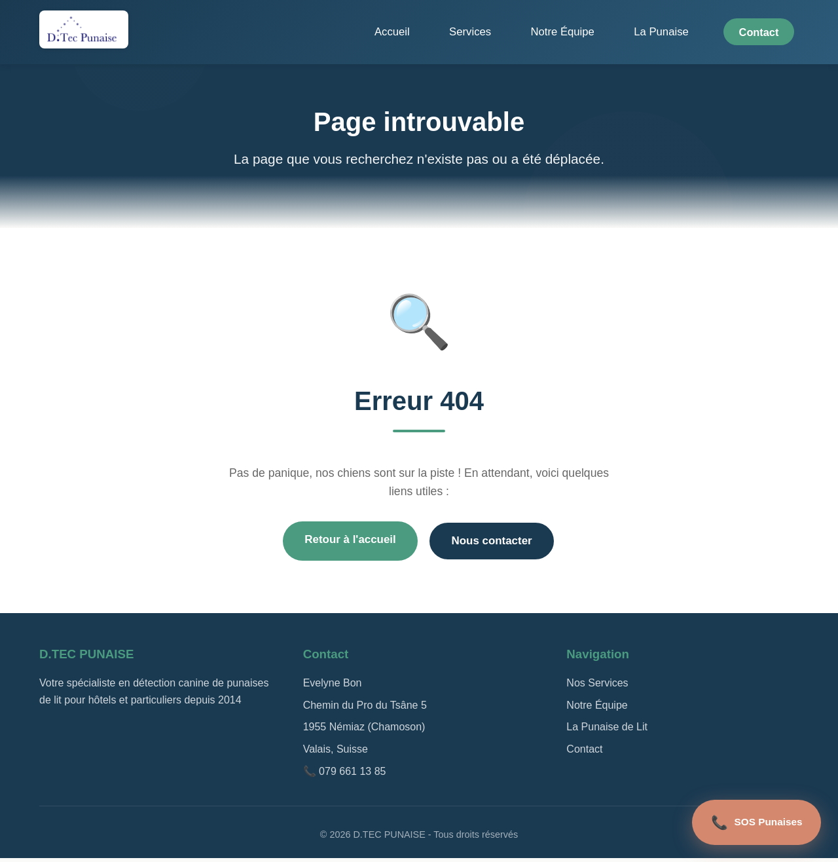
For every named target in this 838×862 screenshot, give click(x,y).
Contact (763, 32)
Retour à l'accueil (344, 542)
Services (532, 32)
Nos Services (597, 686)
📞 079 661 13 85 (344, 774)
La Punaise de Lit (606, 730)
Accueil (474, 32)
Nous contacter (497, 543)
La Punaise (681, 32)
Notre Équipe (603, 32)
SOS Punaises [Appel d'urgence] (750, 819)
